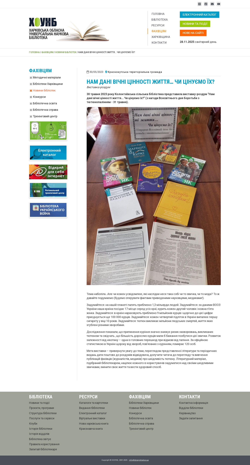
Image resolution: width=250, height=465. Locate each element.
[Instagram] (199, 4)
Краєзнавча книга (91, 428)
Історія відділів (39, 433)
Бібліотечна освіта (45, 103)
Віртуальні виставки (92, 418)
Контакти (159, 42)
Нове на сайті (193, 33)
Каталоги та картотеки (93, 402)
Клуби (33, 423)
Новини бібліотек (44, 90)
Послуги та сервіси (41, 418)
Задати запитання (191, 418)
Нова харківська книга (93, 423)
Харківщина (161, 37)
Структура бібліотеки (43, 413)
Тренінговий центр (45, 116)
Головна (158, 13)
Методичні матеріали (47, 77)
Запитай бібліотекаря (43, 449)
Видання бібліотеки (92, 408)
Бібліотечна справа (45, 109)
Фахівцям (159, 31)
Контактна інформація (193, 402)
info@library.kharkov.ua (139, 460)
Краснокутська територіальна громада (135, 72)
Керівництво (187, 413)
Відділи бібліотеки (191, 408)
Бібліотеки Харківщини (48, 83)
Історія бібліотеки (40, 428)
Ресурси (158, 25)
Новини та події (195, 23)
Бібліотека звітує (40, 439)
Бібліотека (160, 19)
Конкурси (39, 96)
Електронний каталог (199, 14)
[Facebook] (206, 4)
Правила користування (44, 444)
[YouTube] (218, 4)
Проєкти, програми (41, 408)
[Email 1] (212, 4)
